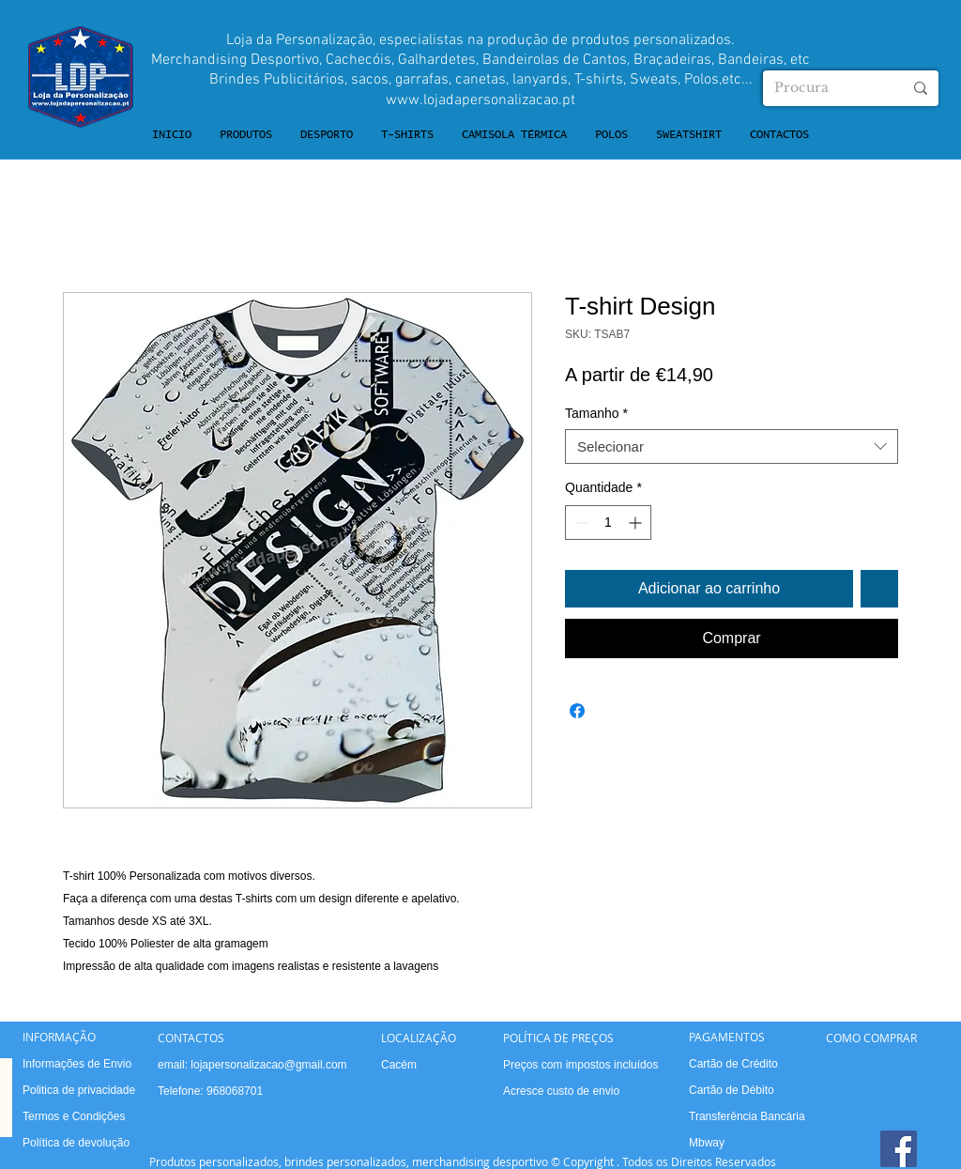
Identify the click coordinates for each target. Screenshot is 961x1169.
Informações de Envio (77, 1063)
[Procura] (824, 88)
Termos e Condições (74, 1116)
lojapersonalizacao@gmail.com (268, 1064)
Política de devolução (76, 1142)
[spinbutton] (608, 522)
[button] (246, 135)
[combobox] (731, 447)
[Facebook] (898, 1149)
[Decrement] (579, 522)
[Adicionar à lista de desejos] (879, 589)
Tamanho (596, 413)
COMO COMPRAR (871, 1037)
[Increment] (636, 522)
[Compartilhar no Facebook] (577, 711)
